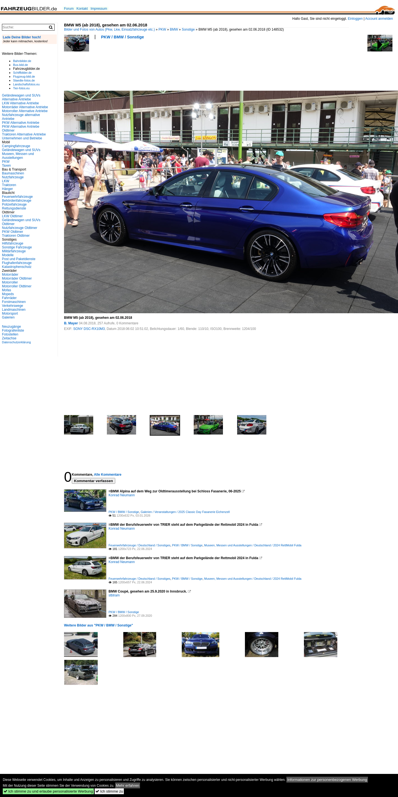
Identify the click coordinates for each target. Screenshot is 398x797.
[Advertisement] (165, 66)
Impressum (98, 9)
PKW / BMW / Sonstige (122, 37)
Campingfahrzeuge (16, 146)
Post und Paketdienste (18, 259)
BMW (174, 29)
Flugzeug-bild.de (24, 76)
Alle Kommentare (107, 475)
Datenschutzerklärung (16, 342)
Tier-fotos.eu (21, 88)
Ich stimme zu (109, 791)
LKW (5, 181)
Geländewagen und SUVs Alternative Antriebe (21, 97)
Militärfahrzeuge (14, 251)
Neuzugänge (11, 327)
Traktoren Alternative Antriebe (24, 134)
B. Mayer (71, 323)
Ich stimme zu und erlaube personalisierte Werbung (48, 791)
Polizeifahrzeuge (14, 204)
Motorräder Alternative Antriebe (25, 107)
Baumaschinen (13, 173)
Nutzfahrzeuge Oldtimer (19, 228)
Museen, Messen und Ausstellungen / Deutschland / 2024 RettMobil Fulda (253, 545)
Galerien (8, 317)
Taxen (6, 165)
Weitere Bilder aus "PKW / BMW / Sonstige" (98, 625)
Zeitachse (9, 338)
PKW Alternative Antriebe (20, 123)
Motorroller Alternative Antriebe (25, 111)
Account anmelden (379, 19)
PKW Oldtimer (12, 232)
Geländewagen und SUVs (21, 150)
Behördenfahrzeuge (16, 201)
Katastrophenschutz (16, 267)
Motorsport (10, 313)
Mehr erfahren (127, 785)
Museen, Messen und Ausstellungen (18, 156)
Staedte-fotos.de (24, 80)
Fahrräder (9, 298)
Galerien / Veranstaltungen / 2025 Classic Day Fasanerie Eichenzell (185, 512)
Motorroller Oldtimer (16, 286)
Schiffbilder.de (22, 72)
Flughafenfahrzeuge (17, 263)
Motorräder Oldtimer (17, 278)
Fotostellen (10, 334)
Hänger (7, 189)
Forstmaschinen (14, 302)
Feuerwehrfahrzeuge (17, 197)
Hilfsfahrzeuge (12, 243)
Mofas (6, 290)
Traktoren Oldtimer (16, 236)
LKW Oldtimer (12, 216)
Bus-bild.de (20, 64)
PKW (162, 29)
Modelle (8, 255)
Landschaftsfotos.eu (26, 84)
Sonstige (188, 29)
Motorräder (10, 275)
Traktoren (9, 185)
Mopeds (8, 294)
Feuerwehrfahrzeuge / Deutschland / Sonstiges (139, 545)
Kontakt (82, 9)
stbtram (114, 595)
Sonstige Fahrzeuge (17, 247)
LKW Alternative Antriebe (20, 103)
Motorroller (10, 282)
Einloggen (355, 19)
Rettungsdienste (14, 208)
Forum (69, 9)
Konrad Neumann (122, 495)
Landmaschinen (14, 310)
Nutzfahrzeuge (13, 177)
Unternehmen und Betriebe (22, 138)
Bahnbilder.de (22, 61)
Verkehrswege (12, 306)
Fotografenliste (13, 330)
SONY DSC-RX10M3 (89, 329)
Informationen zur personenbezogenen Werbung (327, 780)
